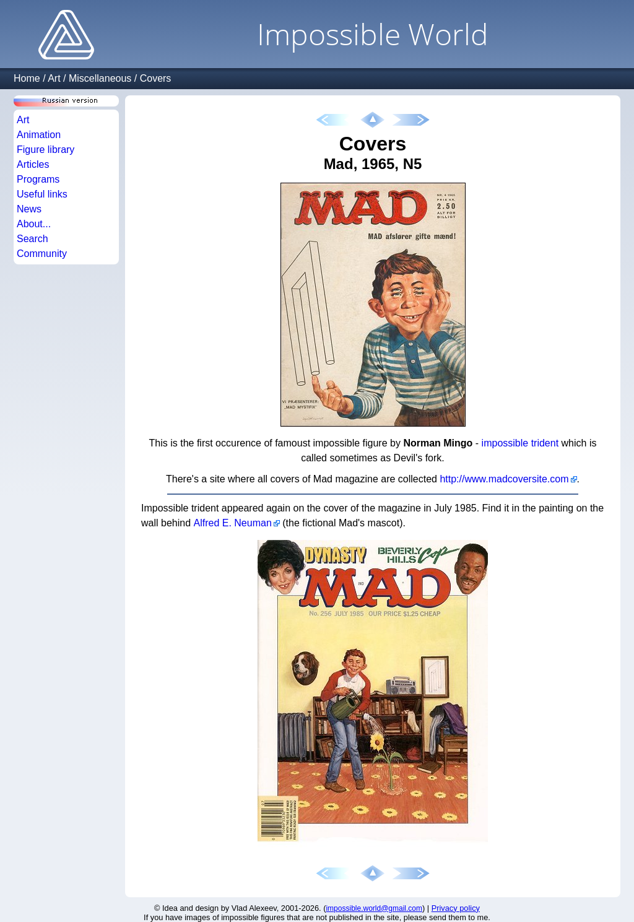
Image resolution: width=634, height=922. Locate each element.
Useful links (42, 194)
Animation (39, 134)
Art (54, 78)
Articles (33, 164)
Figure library (45, 149)
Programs (38, 179)
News (29, 209)
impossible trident (520, 443)
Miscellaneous (100, 78)
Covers (156, 78)
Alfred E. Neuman (232, 523)
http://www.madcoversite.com (504, 479)
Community (42, 253)
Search (32, 238)
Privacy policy (456, 908)
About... (34, 224)
